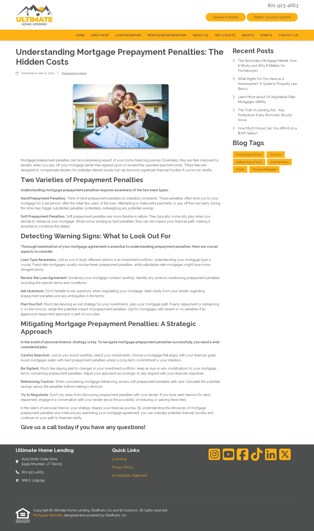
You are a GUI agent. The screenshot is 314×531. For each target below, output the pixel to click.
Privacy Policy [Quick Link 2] (122, 467)
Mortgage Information (167, 35)
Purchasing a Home (74, 73)
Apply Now (100, 35)
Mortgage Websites (48, 515)
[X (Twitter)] (285, 454)
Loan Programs (128, 35)
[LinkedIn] (271, 454)
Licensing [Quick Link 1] (119, 459)
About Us (200, 35)
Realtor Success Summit (272, 17)
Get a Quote (225, 35)
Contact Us (288, 35)
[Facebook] (242, 454)
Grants (248, 35)
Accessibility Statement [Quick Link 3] (129, 475)
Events (266, 35)
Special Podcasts (226, 17)
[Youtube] (228, 454)
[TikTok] (256, 454)
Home (80, 35)
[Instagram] (214, 454)
